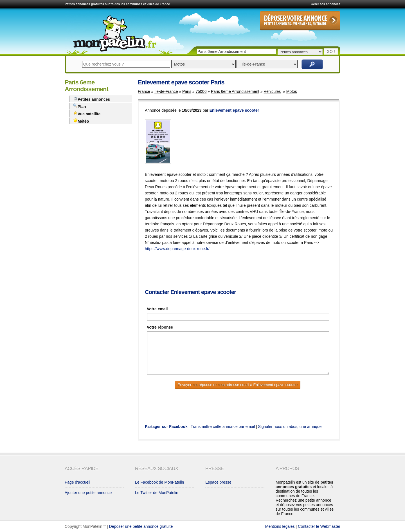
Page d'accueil (77, 482)
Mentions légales (280, 526)
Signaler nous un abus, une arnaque (290, 426)
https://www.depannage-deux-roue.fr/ (177, 248)
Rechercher (312, 64)
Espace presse (218, 482)
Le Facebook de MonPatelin (159, 482)
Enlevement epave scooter (234, 110)
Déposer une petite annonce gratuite (141, 526)
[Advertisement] (247, 270)
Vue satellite (86, 113)
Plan (79, 106)
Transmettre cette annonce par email (223, 426)
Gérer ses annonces (325, 4)
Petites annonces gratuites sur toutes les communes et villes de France (117, 4)
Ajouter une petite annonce (88, 492)
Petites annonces (91, 99)
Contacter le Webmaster (319, 526)
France (144, 91)
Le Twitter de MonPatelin (156, 492)
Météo (81, 121)
